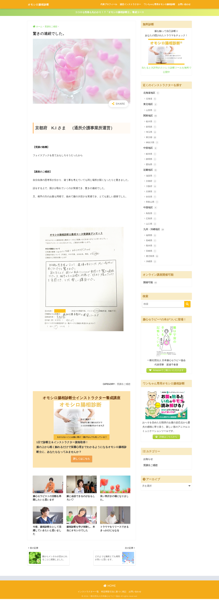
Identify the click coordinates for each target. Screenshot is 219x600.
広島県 (151, 219)
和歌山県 (152, 202)
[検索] (187, 305)
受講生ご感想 (123, 384)
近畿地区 (150, 170)
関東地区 (150, 116)
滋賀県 (151, 176)
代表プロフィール (108, 4)
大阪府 (151, 186)
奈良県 (151, 197)
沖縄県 (151, 262)
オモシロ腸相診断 (41, 4)
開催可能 (150, 283)
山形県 (151, 110)
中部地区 (150, 148)
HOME (109, 586)
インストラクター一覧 (88, 592)
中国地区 (150, 208)
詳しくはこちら (81, 459)
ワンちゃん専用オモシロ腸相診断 (159, 4)
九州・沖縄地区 (153, 230)
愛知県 (151, 164)
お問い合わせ (184, 4)
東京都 (151, 137)
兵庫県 (151, 192)
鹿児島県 (152, 256)
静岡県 (151, 159)
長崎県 (151, 241)
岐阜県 (151, 154)
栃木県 (151, 122)
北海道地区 (151, 93)
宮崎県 (151, 251)
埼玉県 (151, 132)
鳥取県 (151, 214)
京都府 (151, 181)
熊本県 (151, 246)
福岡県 (151, 236)
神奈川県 (152, 143)
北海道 (151, 99)
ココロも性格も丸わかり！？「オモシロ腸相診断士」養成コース (109, 12)
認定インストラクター (130, 4)
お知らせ (148, 461)
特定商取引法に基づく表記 (113, 592)
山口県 (151, 224)
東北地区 (150, 104)
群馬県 (151, 127)
